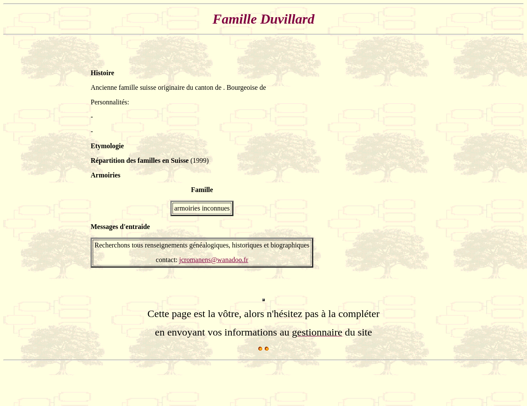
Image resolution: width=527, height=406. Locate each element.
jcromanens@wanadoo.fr (213, 259)
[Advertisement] (410, 168)
